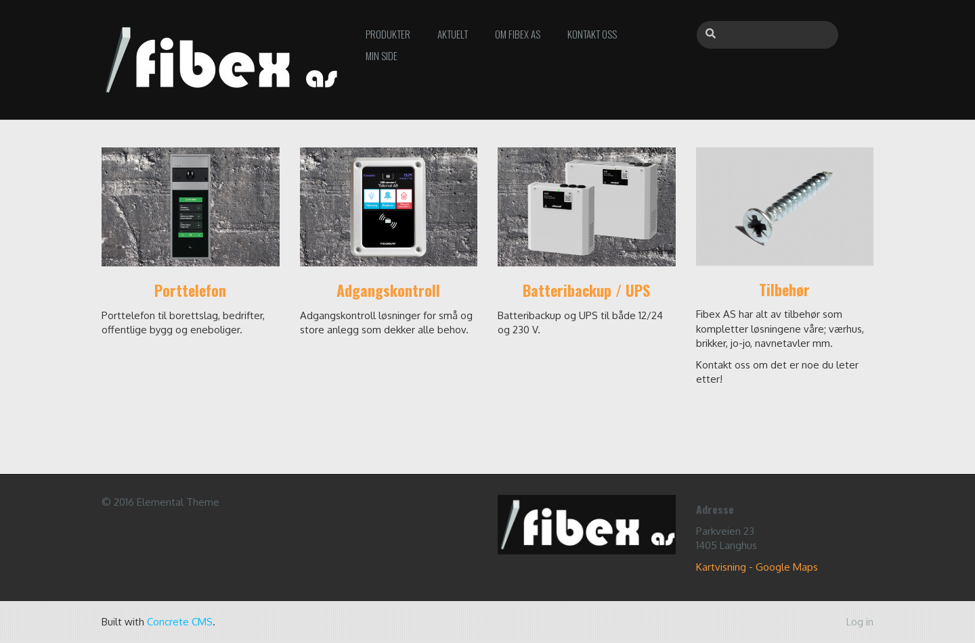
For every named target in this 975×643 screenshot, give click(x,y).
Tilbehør (784, 289)
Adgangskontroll (388, 290)
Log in (859, 621)
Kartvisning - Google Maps (757, 567)
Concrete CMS (180, 621)
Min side (381, 55)
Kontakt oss (592, 33)
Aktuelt (452, 33)
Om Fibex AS (517, 33)
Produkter (388, 33)
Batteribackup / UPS (586, 290)
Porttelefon (190, 290)
